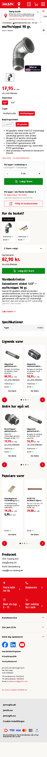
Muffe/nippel (27, 113)
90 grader (22, 124)
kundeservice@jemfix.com (17, 681)
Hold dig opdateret (12, 637)
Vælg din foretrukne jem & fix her (21, 19)
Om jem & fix (9, 627)
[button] (21, 399)
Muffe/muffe (9, 113)
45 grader (8, 124)
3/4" (13, 102)
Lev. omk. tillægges (9, 93)
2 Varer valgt (11, 248)
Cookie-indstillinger (14, 721)
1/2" (5, 102)
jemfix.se (8, 710)
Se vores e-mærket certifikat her (14, 690)
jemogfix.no (9, 716)
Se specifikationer (21, 158)
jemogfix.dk (9, 705)
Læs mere (6, 158)
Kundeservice (9, 618)
